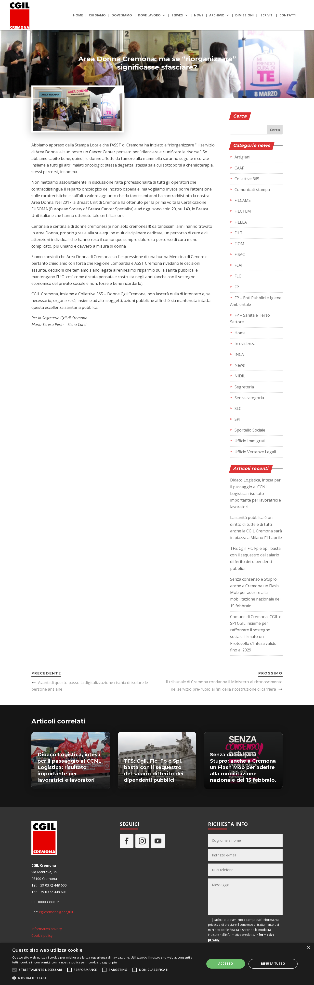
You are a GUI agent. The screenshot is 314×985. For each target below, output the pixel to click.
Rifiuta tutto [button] (273, 963)
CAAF (239, 168)
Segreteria (244, 387)
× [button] (308, 948)
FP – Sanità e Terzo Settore (250, 318)
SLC (238, 408)
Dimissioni (244, 15)
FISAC (240, 254)
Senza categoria (249, 397)
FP (237, 287)
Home (78, 15)
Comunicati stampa (252, 189)
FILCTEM (243, 211)
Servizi (177, 15)
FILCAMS (243, 200)
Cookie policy (41, 935)
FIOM (239, 243)
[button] (105, 978)
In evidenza (245, 343)
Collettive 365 (247, 178)
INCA (239, 354)
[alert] (157, 964)
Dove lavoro (149, 15)
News (198, 15)
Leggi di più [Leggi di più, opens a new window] (108, 962)
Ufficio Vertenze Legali (255, 452)
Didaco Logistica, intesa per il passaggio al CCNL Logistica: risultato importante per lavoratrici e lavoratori (255, 493)
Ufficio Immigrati (250, 441)
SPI (237, 419)
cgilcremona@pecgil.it (56, 912)
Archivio (216, 15)
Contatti (287, 15)
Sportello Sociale (250, 430)
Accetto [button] (225, 963)
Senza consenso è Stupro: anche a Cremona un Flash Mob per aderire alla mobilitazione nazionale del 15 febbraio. (255, 593)
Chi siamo (97, 15)
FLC (238, 276)
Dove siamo (122, 15)
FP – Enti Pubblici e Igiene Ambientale (255, 301)
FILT (239, 233)
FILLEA (241, 222)
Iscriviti (267, 15)
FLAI (238, 265)
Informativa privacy (46, 928)
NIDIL (240, 376)
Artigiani (242, 157)
